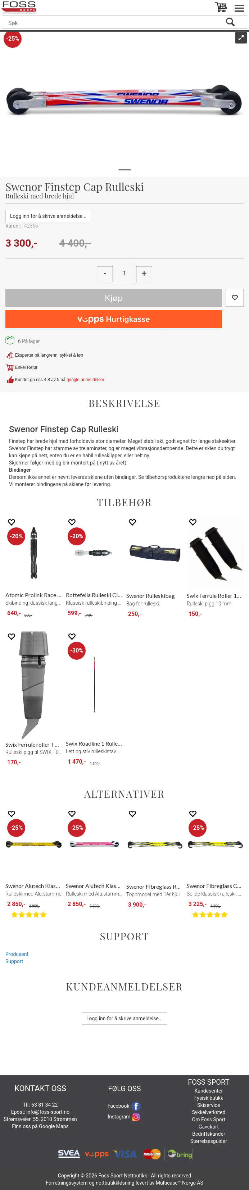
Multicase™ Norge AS (179, 1183)
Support (14, 961)
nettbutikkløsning (115, 1183)
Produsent (16, 954)
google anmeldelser (85, 379)
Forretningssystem (66, 1183)
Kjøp (114, 297)
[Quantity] (124, 273)
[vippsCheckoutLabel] (113, 319)
